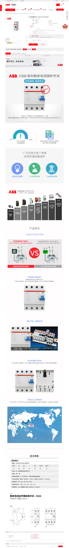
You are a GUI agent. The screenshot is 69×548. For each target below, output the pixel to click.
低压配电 (12, 13)
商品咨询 (18, 53)
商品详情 (8, 53)
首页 (18, 9)
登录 (16, 0)
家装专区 (44, 9)
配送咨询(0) (16, 546)
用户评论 (13, 53)
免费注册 (22, 0)
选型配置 (23, 9)
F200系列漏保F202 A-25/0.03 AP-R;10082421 (29, 13)
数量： (34, 40)
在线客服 (60, 9)
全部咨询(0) (8, 546)
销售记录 (24, 53)
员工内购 (50, 9)
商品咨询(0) (12, 546)
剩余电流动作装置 (16, 13)
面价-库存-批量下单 (37, 9)
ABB (8, 55)
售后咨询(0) (21, 546)
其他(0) (25, 546)
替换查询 (29, 9)
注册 (48, 37)
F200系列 (21, 13)
